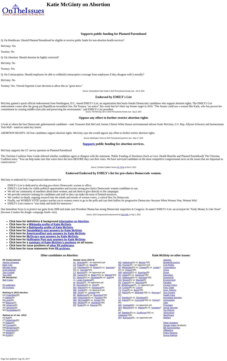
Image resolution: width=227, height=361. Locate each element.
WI (119, 312)
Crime (166, 270)
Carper (80, 275)
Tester (80, 305)
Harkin (8, 297)
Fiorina (155, 300)
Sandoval (139, 275)
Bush (136, 290)
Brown (126, 280)
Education (168, 275)
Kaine (125, 300)
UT (119, 292)
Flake (80, 265)
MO (75, 300)
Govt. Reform (169, 290)
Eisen (96, 267)
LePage (92, 292)
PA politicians (9, 285)
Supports (89, 144)
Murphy (80, 272)
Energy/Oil (168, 277)
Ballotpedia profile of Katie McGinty (51, 227)
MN (75, 297)
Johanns (10, 305)
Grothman (141, 312)
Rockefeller (12, 310)
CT (74, 272)
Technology (168, 312)
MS (75, 302)
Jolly (109, 277)
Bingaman (11, 327)
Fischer (126, 265)
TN (119, 287)
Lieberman (11, 320)
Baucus (9, 302)
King (80, 292)
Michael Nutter (10, 267)
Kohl (8, 335)
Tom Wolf (7, 275)
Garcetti (84, 270)
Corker (125, 287)
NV (119, 275)
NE (119, 265)
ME (75, 292)
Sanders (126, 297)
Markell (108, 275)
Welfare (167, 317)
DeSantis (95, 277)
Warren (81, 287)
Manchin (127, 307)
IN (74, 285)
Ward (92, 265)
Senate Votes (169, 325)
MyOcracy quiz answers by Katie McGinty (52, 236)
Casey (125, 282)
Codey (156, 267)
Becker (142, 262)
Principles (168, 305)
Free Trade (168, 287)
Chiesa (142, 267)
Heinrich (127, 272)
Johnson (10, 307)
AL (74, 262)
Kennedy (143, 277)
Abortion (167, 260)
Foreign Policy (170, 285)
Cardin (81, 290)
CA (74, 267)
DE (74, 275)
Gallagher (123, 315)
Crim (138, 287)
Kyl (7, 317)
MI (74, 295)
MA (75, 287)
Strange (81, 262)
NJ (119, 267)
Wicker (81, 302)
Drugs (166, 272)
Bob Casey (8, 280)
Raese (141, 307)
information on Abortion (74, 221)
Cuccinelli (139, 300)
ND (119, 262)
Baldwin (126, 312)
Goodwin (156, 307)
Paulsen (99, 297)
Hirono (80, 282)
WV (120, 307)
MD (75, 290)
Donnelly (81, 285)
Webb (9, 333)
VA (119, 300)
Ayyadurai (96, 287)
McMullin (139, 292)
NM (120, 272)
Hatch (125, 292)
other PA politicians (62, 245)
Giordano (140, 297)
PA (119, 282)
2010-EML (125, 215)
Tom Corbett (8, 272)
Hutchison (11, 330)
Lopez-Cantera (84, 280)
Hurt (94, 285)
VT (119, 297)
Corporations (169, 267)
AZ (74, 265)
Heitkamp (127, 262)
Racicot (93, 305)
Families (167, 282)
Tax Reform (168, 310)
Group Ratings (170, 335)
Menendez (127, 267)
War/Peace (168, 315)
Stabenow (82, 295)
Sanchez (110, 267)
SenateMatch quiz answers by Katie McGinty (54, 230)
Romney (156, 292)
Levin (8, 300)
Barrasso (127, 317)
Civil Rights (168, 265)
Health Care (169, 295)
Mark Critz (7, 265)
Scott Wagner (9, 270)
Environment (169, 280)
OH (120, 280)
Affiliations (168, 330)
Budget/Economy (171, 262)
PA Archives (8, 287)
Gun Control (169, 292)
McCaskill (82, 300)
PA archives (62, 248)
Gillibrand (127, 277)
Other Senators (170, 322)
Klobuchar (83, 297)
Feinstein (81, 267)
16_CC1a (120, 167)
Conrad (9, 325)
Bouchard (98, 295)
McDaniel (95, 302)
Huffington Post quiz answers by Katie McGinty (56, 239)
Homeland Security (172, 297)
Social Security (170, 307)
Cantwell (127, 305)
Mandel (139, 280)
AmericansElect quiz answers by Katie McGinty (56, 233)
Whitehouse (127, 285)
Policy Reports (170, 333)
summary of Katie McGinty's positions (52, 242)
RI (119, 285)
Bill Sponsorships (171, 327)
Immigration (169, 300)
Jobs (165, 302)
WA (120, 305)
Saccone (139, 282)
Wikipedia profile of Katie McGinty (50, 224)
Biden (94, 275)
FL (74, 277)
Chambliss (11, 295)
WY (120, 317)
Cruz (124, 290)
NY (119, 277)
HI (74, 282)
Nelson (80, 277)
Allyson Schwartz (11, 262)
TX (119, 290)
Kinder (97, 300)
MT (74, 305)
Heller (125, 275)
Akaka (8, 322)
